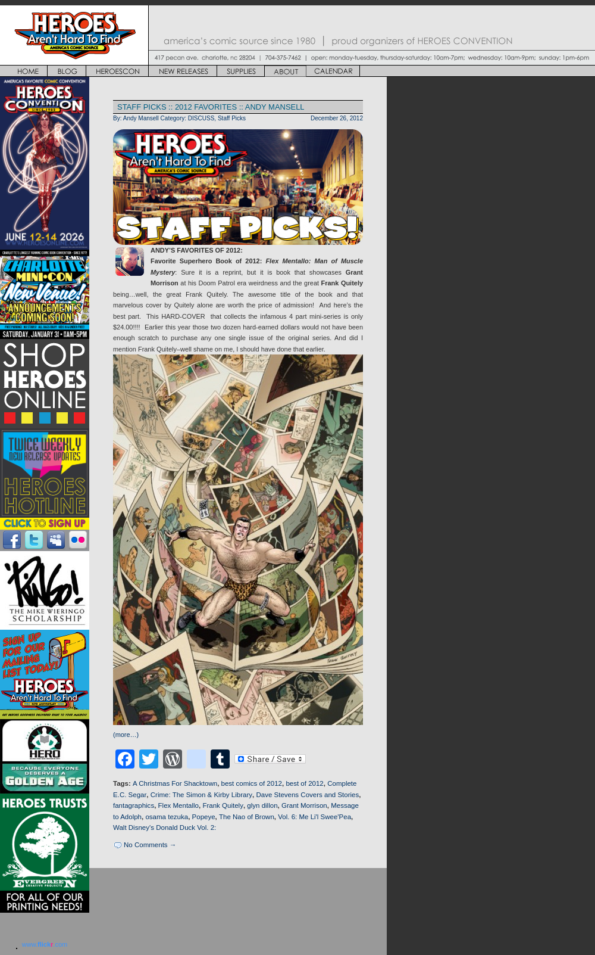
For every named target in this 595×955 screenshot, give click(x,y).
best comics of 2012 (251, 783)
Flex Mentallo (178, 805)
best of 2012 (304, 783)
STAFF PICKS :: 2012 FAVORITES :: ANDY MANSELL (211, 106)
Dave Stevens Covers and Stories (307, 794)
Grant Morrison (304, 805)
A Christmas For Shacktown (175, 783)
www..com (44, 944)
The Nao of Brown (246, 816)
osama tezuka (166, 816)
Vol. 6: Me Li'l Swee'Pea (314, 816)
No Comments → (150, 844)
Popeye (203, 816)
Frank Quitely (222, 805)
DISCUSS (201, 118)
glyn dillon (262, 805)
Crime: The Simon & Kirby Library (201, 794)
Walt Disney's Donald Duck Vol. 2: (164, 827)
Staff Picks (232, 118)
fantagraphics (133, 805)
